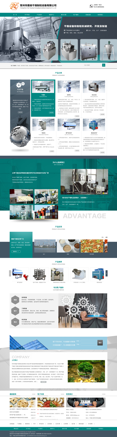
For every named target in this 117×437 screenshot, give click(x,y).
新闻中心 (51, 14)
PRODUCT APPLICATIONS (58, 229)
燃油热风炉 (53, 65)
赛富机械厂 (81, 423)
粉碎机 (69, 95)
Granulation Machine (44, 134)
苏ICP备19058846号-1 (47, 433)
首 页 (15, 14)
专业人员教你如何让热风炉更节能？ (47, 410)
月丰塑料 (90, 423)
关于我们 (27, 14)
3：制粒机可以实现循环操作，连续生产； (42, 144)
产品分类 (58, 73)
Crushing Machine (69, 96)
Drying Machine (43, 96)
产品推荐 (58, 262)
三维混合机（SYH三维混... (80, 282)
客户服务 (76, 14)
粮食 (68, 254)
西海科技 (27, 423)
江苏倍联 (49, 423)
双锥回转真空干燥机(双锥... (60, 282)
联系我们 (100, 14)
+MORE (33, 394)
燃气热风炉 (47, 65)
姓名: (78, 341)
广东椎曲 (19, 423)
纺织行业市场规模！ (15, 412)
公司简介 (15, 360)
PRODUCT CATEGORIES (58, 75)
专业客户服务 (58, 288)
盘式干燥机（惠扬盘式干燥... (40, 282)
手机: (78, 344)
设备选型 (88, 14)
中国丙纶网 (38, 433)
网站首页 (16, 428)
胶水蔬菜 (92, 254)
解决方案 (63, 14)
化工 (44, 254)
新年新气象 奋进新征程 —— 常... (18, 414)
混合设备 (94, 95)
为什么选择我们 (59, 162)
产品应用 (58, 227)
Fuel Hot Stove (94, 134)
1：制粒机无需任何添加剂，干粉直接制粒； (43, 137)
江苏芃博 (57, 423)
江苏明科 (66, 423)
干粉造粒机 (59, 65)
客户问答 (40, 394)
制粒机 (43, 133)
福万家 (73, 423)
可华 (34, 423)
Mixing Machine (94, 96)
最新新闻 (13, 394)
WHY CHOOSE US (58, 164)
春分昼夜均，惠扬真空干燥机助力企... (19, 409)
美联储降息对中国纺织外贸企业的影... (19, 417)
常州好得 (41, 423)
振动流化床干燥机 (33, 65)
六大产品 (20, 89)
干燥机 (18, 65)
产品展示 (39, 14)
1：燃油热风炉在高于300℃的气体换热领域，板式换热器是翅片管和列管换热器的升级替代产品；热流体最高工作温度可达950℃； (94, 139)
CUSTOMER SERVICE (58, 290)
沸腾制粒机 (41, 65)
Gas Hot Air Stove (69, 134)
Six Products (20, 91)
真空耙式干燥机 (24, 65)
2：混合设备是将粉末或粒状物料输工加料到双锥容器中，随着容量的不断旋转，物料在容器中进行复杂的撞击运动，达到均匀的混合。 (94, 105)
